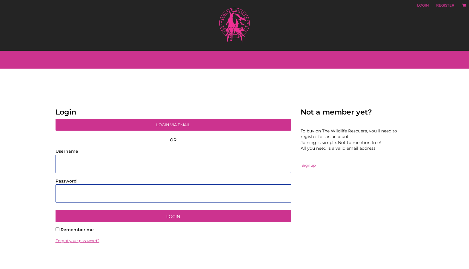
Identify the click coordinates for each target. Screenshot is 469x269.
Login (423, 5)
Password (66, 181)
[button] (464, 5)
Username (67, 151)
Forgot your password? (77, 240)
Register (445, 5)
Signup (309, 165)
